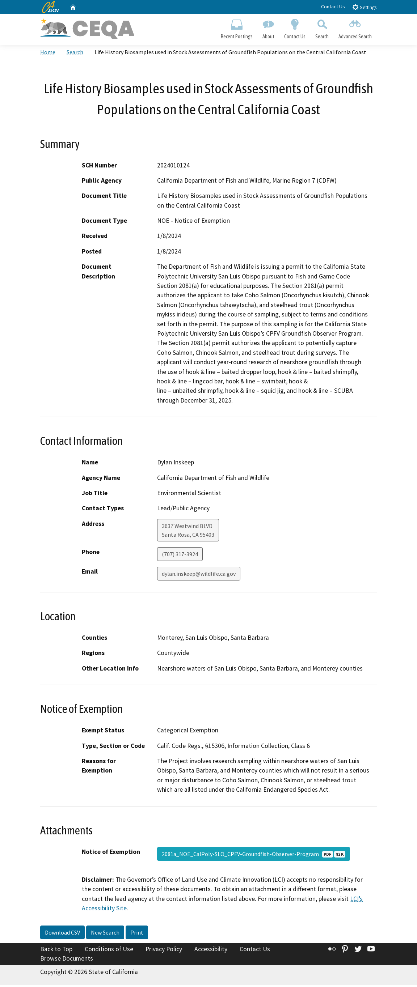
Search (322, 27)
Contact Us (333, 6)
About (268, 27)
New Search (105, 934)
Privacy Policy (164, 951)
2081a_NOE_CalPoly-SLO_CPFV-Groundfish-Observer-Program (253, 855)
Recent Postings (236, 27)
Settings (364, 7)
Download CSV (62, 934)
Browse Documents (66, 960)
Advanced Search (355, 27)
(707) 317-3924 (180, 555)
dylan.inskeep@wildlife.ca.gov (199, 575)
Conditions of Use (109, 951)
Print (136, 934)
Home (47, 54)
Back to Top (56, 951)
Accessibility (210, 951)
